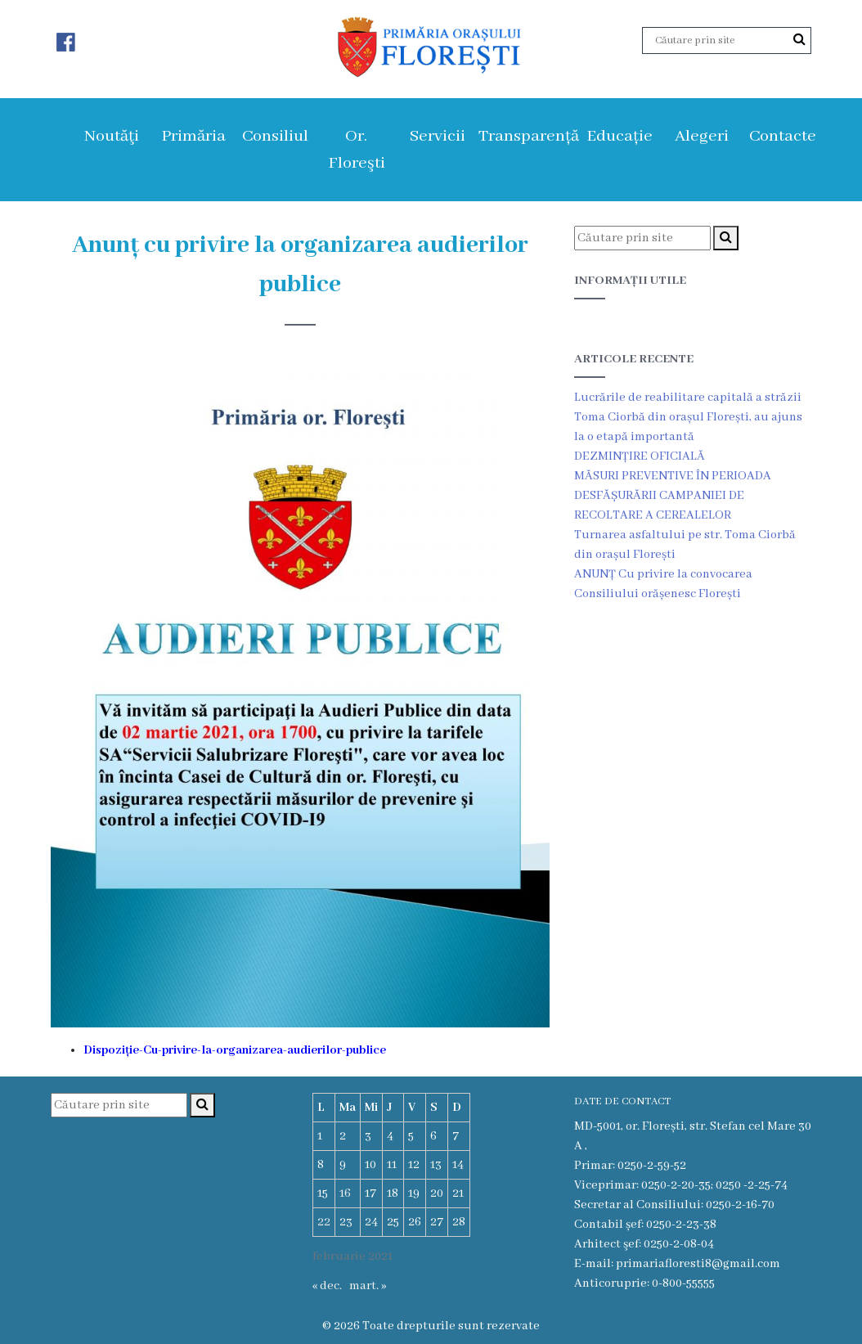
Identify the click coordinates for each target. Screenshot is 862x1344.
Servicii (437, 136)
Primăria (193, 136)
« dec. (327, 1286)
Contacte (782, 136)
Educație (619, 136)
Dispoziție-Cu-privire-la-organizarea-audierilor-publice (234, 1050)
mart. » (367, 1286)
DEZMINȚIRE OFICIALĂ (639, 456)
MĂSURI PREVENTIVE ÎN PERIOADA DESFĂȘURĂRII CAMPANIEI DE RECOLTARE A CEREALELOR (672, 496)
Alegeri (702, 136)
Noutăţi (111, 136)
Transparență (528, 136)
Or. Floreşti (356, 149)
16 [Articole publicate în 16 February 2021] (345, 1193)
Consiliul (275, 136)
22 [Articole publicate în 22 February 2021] (323, 1222)
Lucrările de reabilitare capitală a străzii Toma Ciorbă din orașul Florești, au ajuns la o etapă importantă (688, 417)
